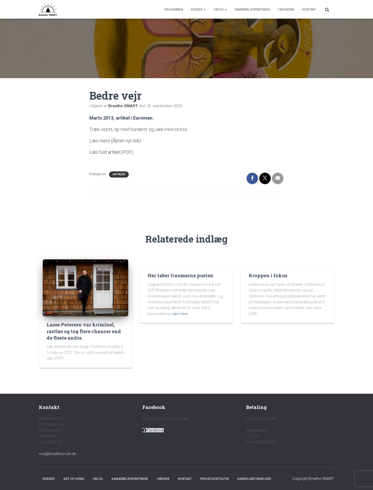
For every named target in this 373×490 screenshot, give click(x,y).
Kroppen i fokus (268, 275)
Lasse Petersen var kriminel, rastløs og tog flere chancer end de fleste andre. (84, 331)
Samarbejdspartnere (252, 9)
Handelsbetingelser (254, 479)
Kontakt (309, 9)
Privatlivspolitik (214, 479)
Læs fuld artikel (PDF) (111, 152)
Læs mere (180, 314)
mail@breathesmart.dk (57, 454)
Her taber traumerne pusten (180, 275)
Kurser (198, 9)
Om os (220, 9)
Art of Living (73, 479)
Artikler (119, 174)
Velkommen (173, 9)
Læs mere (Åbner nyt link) (115, 140)
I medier (163, 479)
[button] (153, 430)
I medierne (286, 9)
